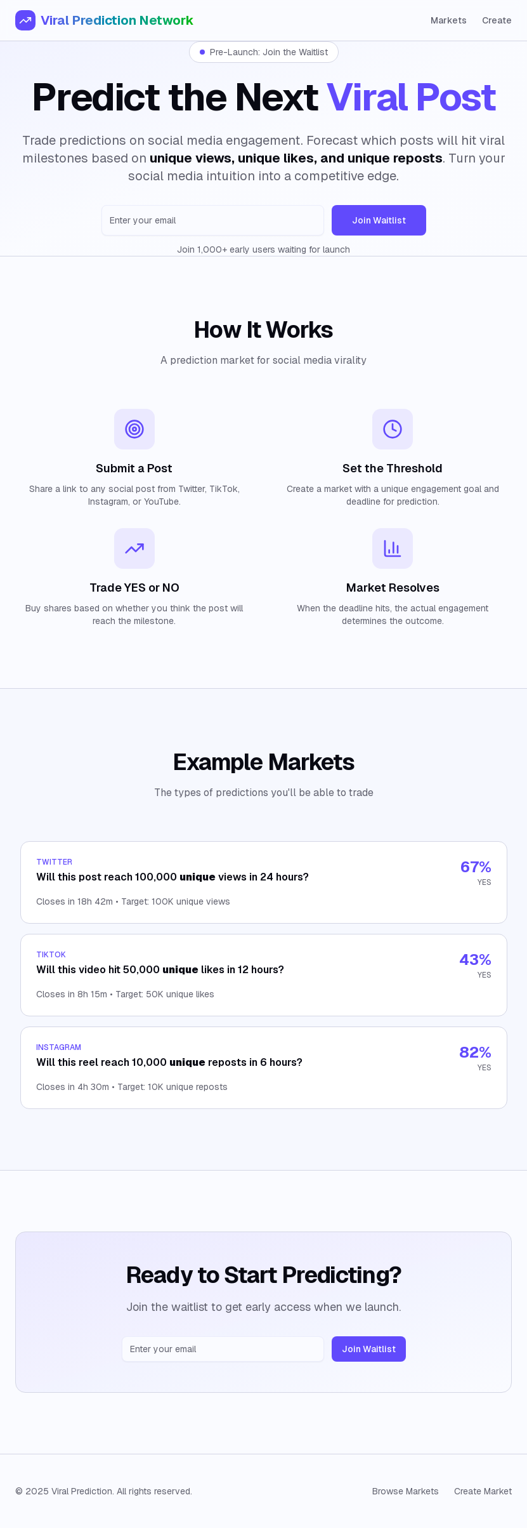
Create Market (483, 1491)
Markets (449, 20)
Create (497, 20)
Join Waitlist (379, 220)
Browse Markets (405, 1491)
